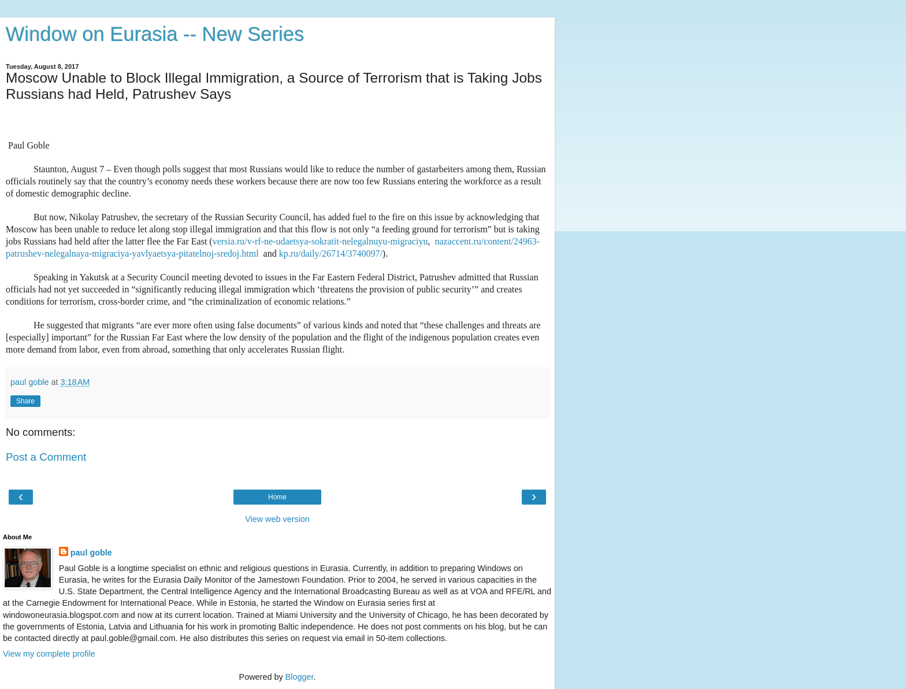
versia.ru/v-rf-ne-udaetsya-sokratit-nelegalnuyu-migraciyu (320, 241)
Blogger (299, 676)
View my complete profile (49, 653)
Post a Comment (46, 457)
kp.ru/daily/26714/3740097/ (331, 253)
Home (277, 497)
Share (25, 401)
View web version (277, 519)
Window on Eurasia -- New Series (155, 34)
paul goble (91, 552)
